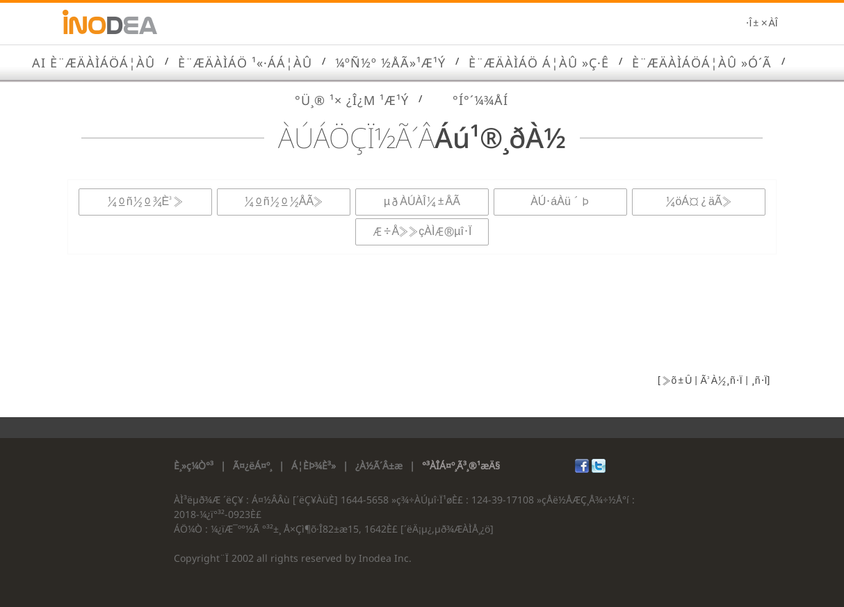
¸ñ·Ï (758, 381)
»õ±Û (676, 381)
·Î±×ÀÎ (761, 23)
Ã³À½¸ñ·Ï (720, 381)
